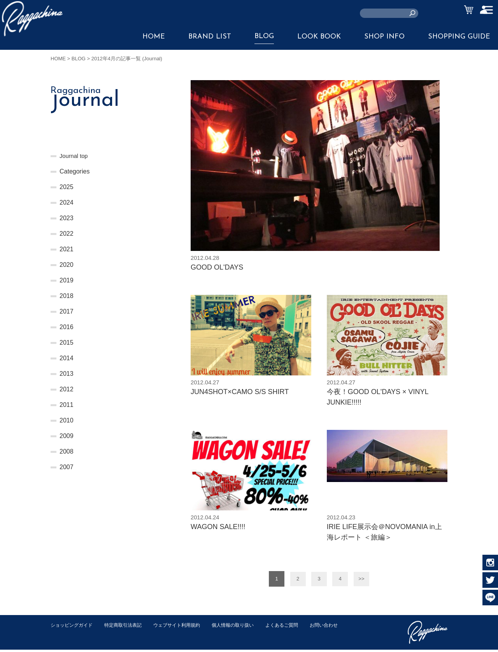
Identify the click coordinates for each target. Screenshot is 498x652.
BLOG (264, 36)
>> (361, 582)
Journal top (75, 155)
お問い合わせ (66, 635)
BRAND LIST (209, 36)
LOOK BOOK (319, 36)
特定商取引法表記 (128, 627)
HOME (153, 36)
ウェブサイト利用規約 (185, 627)
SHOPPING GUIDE (459, 36)
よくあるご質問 (297, 627)
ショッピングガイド (73, 627)
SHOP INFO (384, 36)
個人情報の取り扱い (245, 627)
